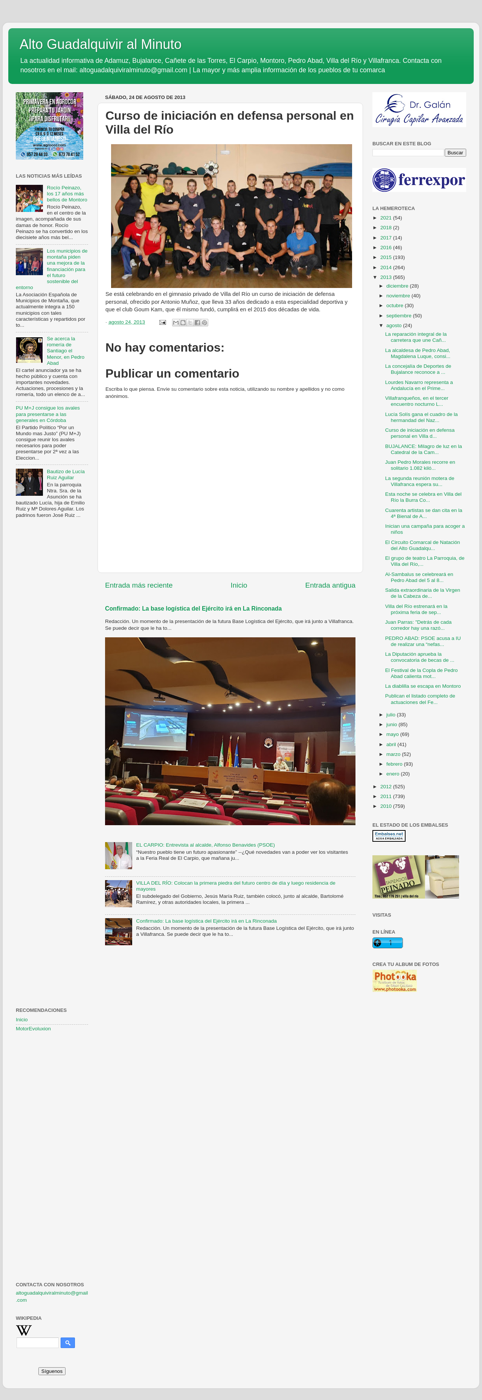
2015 (386, 257)
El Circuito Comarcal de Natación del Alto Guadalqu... (422, 545)
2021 (386, 218)
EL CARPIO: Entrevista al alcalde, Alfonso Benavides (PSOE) (205, 845)
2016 (386, 247)
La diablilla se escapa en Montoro (423, 686)
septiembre (399, 315)
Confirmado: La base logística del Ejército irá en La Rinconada (193, 608)
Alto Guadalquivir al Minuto (101, 44)
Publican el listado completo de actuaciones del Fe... (420, 699)
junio (392, 724)
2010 (386, 806)
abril (391, 744)
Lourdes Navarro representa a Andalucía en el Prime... (419, 385)
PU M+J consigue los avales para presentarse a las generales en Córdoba (48, 414)
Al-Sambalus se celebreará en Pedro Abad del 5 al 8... (419, 577)
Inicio (239, 585)
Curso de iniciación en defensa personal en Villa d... (420, 433)
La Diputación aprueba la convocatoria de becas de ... (420, 657)
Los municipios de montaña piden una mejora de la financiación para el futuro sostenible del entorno (51, 269)
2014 (386, 267)
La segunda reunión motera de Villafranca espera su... (420, 481)
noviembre (399, 296)
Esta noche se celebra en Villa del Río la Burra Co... (423, 497)
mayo (393, 734)
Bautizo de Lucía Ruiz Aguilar (66, 474)
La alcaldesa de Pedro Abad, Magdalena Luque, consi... (417, 353)
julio (391, 715)
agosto (394, 325)
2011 (386, 796)
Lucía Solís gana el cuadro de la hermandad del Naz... (421, 417)
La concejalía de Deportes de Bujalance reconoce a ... (418, 369)
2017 (386, 238)
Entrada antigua (330, 585)
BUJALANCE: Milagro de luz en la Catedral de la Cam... (423, 449)
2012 (386, 786)
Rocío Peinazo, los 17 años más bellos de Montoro (67, 194)
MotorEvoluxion (33, 1028)
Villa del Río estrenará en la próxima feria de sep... (416, 609)
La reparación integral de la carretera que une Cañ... (416, 337)
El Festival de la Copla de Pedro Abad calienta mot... (421, 673)
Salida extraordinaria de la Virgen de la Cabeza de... (422, 593)
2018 (386, 227)
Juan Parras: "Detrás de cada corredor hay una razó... (418, 625)
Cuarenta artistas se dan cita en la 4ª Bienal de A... (423, 513)
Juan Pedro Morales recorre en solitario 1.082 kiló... (420, 465)
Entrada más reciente (139, 585)
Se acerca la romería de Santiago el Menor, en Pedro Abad (65, 351)
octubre (395, 305)
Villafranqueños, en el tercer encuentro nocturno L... (416, 401)
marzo (394, 754)
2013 (386, 277)
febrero (395, 764)
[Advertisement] (52, 646)
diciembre (398, 286)
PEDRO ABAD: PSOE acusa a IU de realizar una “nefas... (423, 641)
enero (393, 774)
